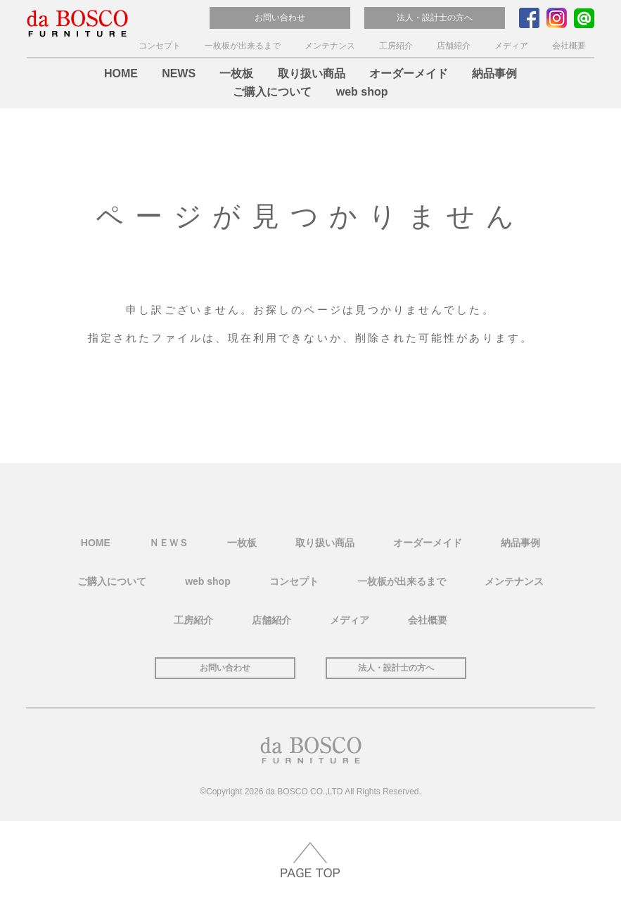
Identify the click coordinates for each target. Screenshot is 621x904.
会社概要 (569, 46)
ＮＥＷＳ (168, 542)
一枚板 (236, 73)
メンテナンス (330, 46)
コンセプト (160, 46)
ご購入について (272, 92)
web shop (362, 92)
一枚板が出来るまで (243, 46)
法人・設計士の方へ (435, 17)
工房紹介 (396, 46)
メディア (511, 46)
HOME (121, 73)
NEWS (179, 73)
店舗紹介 (453, 46)
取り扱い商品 (311, 73)
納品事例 (494, 73)
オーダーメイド (408, 73)
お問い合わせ (280, 17)
